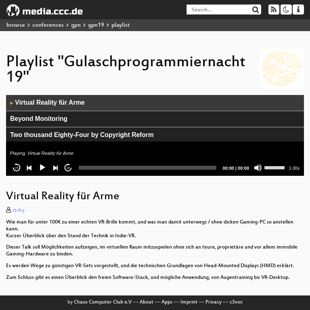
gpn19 (96, 25)
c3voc (236, 302)
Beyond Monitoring (38, 118)
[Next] (55, 168)
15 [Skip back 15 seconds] (17, 168)
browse (15, 25)
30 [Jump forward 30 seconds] (68, 168)
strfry (19, 210)
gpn (76, 25)
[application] (155, 135)
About (146, 302)
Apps (166, 302)
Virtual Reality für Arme (47, 102)
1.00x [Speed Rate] (294, 168)
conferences (48, 25)
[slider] (147, 168)
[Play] (42, 168)
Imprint (188, 302)
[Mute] (258, 168)
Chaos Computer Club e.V (103, 302)
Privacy (213, 302)
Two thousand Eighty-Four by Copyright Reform (82, 134)
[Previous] (29, 168)
